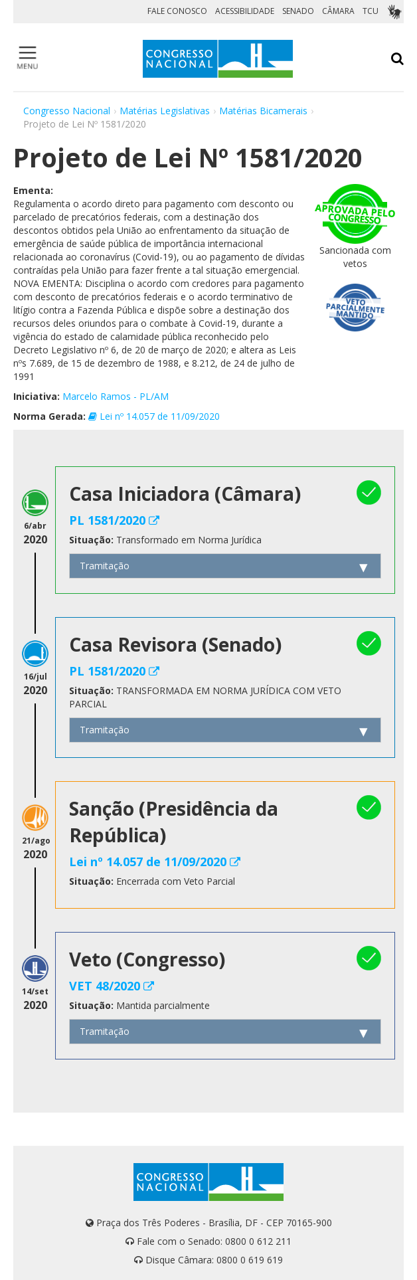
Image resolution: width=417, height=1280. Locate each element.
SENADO (298, 11)
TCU (370, 11)
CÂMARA (338, 11)
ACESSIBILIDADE (244, 11)
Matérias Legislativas (165, 110)
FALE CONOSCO (177, 11)
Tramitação (104, 565)
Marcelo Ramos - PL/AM (115, 396)
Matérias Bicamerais (263, 110)
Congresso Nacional (66, 110)
